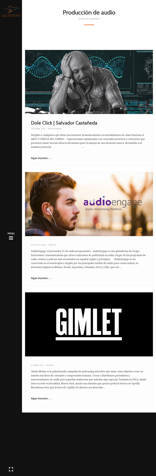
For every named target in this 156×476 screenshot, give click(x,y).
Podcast (50, 365)
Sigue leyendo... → (42, 158)
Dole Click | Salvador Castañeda (64, 123)
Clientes (52, 245)
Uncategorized (55, 129)
